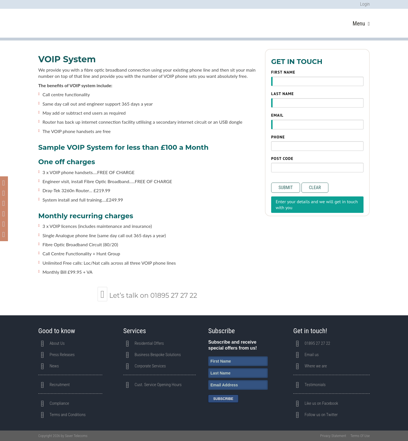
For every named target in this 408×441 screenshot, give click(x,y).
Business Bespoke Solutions (158, 354)
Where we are (316, 366)
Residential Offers (149, 343)
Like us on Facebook (321, 403)
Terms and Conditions (68, 414)
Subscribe (223, 399)
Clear (315, 187)
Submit (286, 187)
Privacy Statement (333, 436)
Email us (312, 354)
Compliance (59, 403)
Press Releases (62, 354)
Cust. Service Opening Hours (158, 384)
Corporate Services (150, 366)
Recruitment (60, 384)
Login (365, 4)
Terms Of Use (360, 436)
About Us (57, 343)
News (54, 366)
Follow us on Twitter (321, 414)
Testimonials (315, 384)
